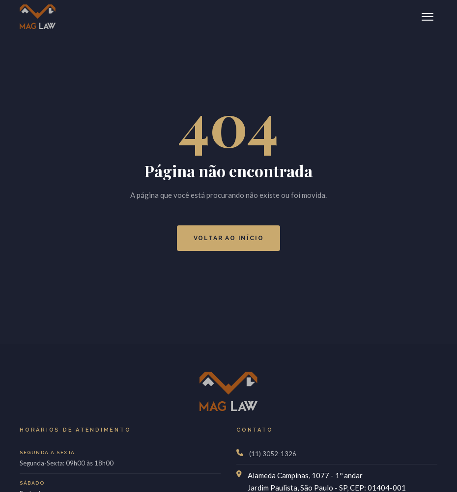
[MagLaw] (38, 16)
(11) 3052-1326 (272, 454)
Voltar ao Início (229, 238)
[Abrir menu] (427, 17)
